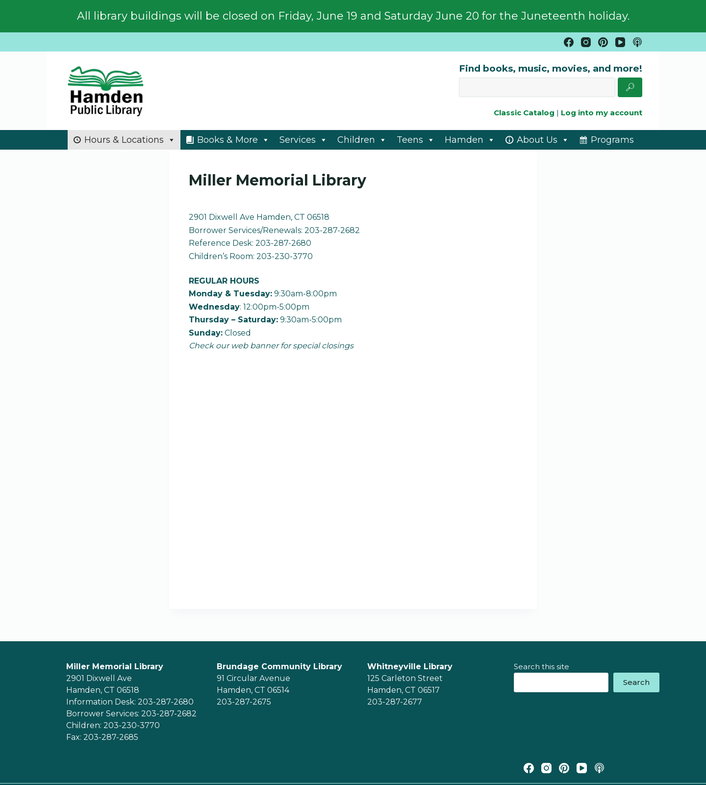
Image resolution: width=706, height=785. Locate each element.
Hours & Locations (130, 140)
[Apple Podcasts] (637, 42)
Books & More (233, 140)
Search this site (541, 666)
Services (303, 140)
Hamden (470, 140)
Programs (612, 139)
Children (362, 140)
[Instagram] (586, 42)
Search (636, 682)
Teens (416, 140)
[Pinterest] (603, 42)
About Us (543, 140)
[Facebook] (569, 42)
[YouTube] (620, 42)
